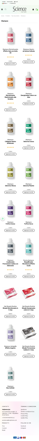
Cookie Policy (24, 415)
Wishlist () (13, 3)
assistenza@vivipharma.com (9, 420)
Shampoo (28, 95)
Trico (3, 426)
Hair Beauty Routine (10, 308)
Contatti (4, 1)
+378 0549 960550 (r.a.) (8, 417)
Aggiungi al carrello (10, 63)
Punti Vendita (10, 1)
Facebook (23, 426)
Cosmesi (4, 428)
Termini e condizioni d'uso (27, 411)
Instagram (23, 428)
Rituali (3, 430)
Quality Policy (24, 418)
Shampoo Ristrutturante (10, 51)
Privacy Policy (24, 413)
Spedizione (24, 409)
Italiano (5, 3)
